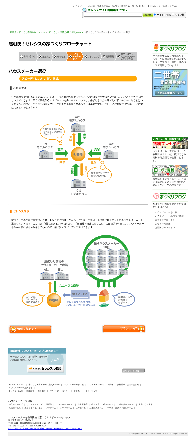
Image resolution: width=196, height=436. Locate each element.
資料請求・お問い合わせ (128, 384)
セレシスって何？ (17, 384)
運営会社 (77, 391)
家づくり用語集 (163, 223)
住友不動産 (83, 404)
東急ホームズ (15, 408)
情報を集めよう (27, 328)
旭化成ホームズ (16, 404)
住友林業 (95, 404)
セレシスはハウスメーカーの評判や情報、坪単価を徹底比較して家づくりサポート (45, 428)
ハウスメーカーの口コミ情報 (169, 216)
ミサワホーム (66, 408)
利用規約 (42, 391)
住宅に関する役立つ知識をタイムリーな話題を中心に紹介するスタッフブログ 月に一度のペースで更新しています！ (169, 61)
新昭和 (49, 404)
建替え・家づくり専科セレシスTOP (27, 32)
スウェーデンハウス (65, 404)
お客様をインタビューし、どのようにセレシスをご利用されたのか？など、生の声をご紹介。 (169, 181)
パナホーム (51, 408)
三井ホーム (81, 408)
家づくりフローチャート (167, 220)
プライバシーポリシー (60, 391)
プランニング (128, 328)
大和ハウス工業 (146, 404)
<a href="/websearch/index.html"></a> (135, 13)
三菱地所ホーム (96, 408)
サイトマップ (91, 391)
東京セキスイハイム (33, 408)
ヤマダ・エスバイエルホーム (120, 408)
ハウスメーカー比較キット (21, 388)
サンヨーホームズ (34, 404)
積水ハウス (108, 404)
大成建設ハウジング (126, 404)
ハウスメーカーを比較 (166, 212)
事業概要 (30, 391)
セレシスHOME (16, 391)
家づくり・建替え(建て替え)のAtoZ (66, 32)
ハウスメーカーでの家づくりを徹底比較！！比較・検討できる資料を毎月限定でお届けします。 (169, 156)
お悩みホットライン (165, 227)
